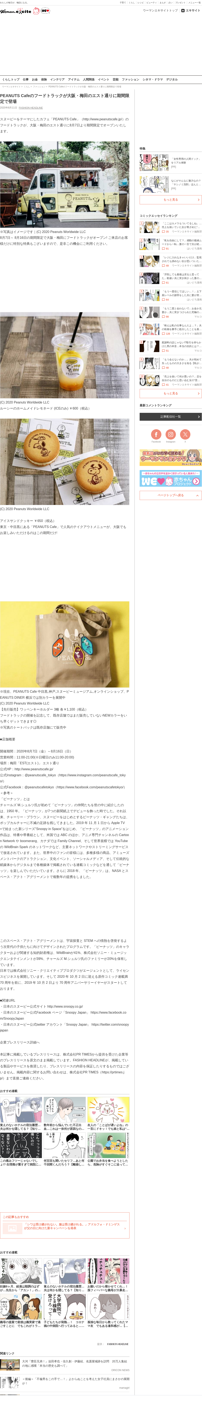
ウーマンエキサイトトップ (160, 10)
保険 (44, 79)
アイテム (74, 79)
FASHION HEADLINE (31, 107)
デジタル (172, 79)
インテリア (57, 79)
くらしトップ (10, 79)
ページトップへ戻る (171, 495)
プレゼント (180, 2)
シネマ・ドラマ (153, 79)
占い (170, 2)
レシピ (141, 2)
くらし (132, 2)
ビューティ (151, 2)
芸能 (116, 79)
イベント (103, 79)
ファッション (130, 79)
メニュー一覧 (194, 2)
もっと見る (170, 199)
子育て (123, 2)
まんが (163, 2)
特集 (142, 148)
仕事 (26, 79)
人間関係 (88, 79)
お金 (35, 79)
